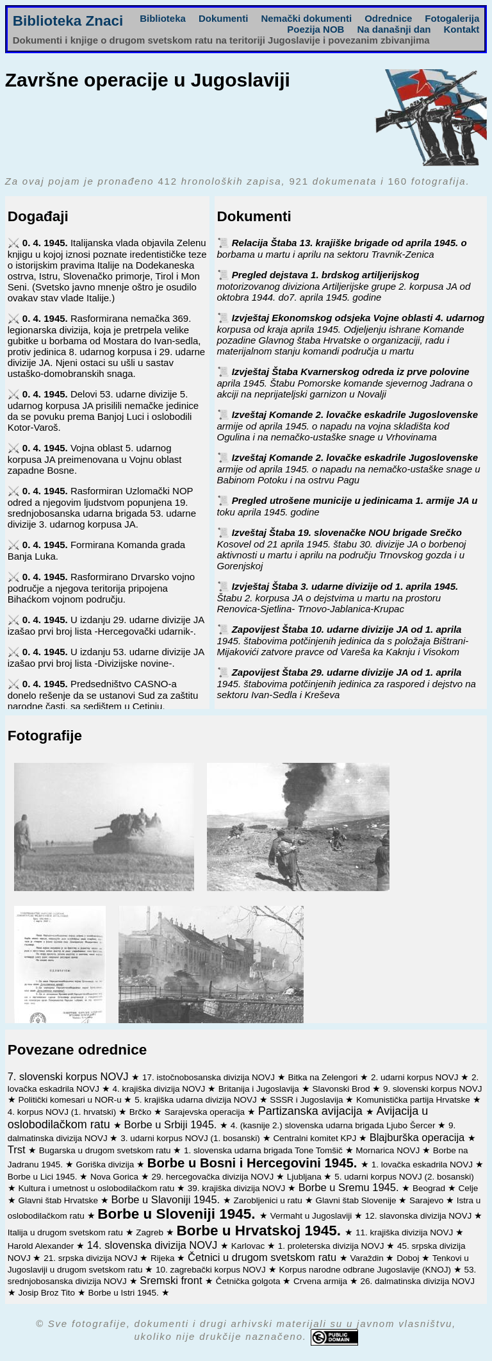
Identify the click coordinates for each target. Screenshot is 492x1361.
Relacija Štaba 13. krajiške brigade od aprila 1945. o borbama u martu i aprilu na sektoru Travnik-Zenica (342, 248)
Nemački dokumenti (306, 18)
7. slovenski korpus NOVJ (70, 1076)
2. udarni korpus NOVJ (416, 1077)
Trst (18, 1149)
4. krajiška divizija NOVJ (160, 1089)
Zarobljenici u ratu (269, 1200)
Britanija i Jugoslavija (260, 1089)
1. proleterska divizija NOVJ (332, 1246)
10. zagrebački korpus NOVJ (212, 1269)
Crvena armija (321, 1281)
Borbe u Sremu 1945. (350, 1187)
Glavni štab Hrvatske (59, 1200)
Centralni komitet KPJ (316, 1138)
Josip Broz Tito (47, 1293)
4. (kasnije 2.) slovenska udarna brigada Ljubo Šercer (334, 1125)
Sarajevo (427, 1200)
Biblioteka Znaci (68, 21)
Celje (468, 1188)
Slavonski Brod (342, 1089)
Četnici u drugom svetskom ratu (264, 1257)
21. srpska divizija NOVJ (92, 1258)
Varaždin (368, 1258)
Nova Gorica (115, 1176)
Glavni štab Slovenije (356, 1200)
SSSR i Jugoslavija (307, 1100)
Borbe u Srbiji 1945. (172, 1124)
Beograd (430, 1188)
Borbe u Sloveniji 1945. (178, 1214)
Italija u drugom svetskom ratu (67, 1232)
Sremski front (172, 1280)
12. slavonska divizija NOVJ (419, 1216)
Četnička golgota (249, 1281)
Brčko (141, 1112)
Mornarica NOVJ (389, 1150)
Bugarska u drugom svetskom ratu (106, 1150)
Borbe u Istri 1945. (124, 1293)
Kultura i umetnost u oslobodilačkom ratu (97, 1188)
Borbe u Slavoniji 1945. (167, 1199)
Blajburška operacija (419, 1137)
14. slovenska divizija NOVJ (153, 1245)
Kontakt (461, 29)
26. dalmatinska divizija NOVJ (417, 1281)
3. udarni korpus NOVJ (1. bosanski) (191, 1138)
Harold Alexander (42, 1246)
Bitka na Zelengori (324, 1077)
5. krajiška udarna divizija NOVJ (197, 1100)
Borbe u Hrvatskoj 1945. (261, 1231)
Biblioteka (163, 18)
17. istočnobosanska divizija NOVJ (209, 1077)
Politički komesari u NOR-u (71, 1100)
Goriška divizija (106, 1164)
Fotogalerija (452, 18)
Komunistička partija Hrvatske (414, 1100)
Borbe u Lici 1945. (44, 1176)
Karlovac (249, 1246)
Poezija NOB (315, 29)
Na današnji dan (393, 29)
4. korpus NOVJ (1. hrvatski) (63, 1112)
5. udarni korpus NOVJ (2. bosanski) (404, 1176)
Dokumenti (224, 18)
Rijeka (164, 1258)
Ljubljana (305, 1176)
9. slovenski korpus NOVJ (432, 1089)
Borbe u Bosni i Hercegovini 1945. (254, 1163)
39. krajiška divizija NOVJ (238, 1188)
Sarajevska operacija (206, 1112)
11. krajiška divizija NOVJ (405, 1232)
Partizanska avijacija (312, 1111)
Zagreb (151, 1232)
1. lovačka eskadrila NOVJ (423, 1164)
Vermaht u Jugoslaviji (312, 1216)
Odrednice (388, 18)
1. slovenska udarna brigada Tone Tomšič (264, 1150)
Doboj (409, 1258)
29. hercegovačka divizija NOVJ (214, 1176)
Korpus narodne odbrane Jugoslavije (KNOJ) (366, 1269)
